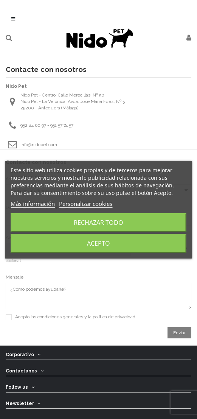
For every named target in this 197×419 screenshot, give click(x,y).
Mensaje (14, 277)
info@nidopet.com (38, 144)
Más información (33, 203)
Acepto (98, 243)
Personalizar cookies (85, 203)
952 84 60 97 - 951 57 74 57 (46, 125)
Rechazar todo (98, 222)
